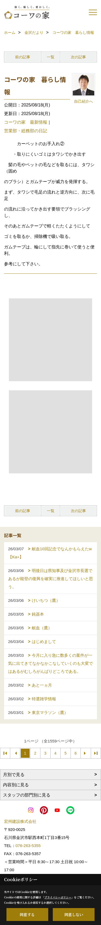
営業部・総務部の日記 (25, 130)
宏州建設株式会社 (20, 821)
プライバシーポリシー (57, 897)
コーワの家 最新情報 (25, 122)
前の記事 (22, 57)
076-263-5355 (28, 845)
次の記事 (78, 57)
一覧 (50, 57)
